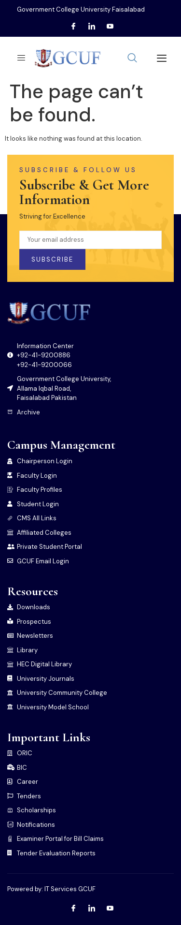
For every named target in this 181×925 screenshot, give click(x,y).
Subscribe (52, 259)
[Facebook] (73, 26)
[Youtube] (110, 26)
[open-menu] (18, 58)
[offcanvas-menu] (158, 58)
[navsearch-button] (132, 58)
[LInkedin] (91, 26)
